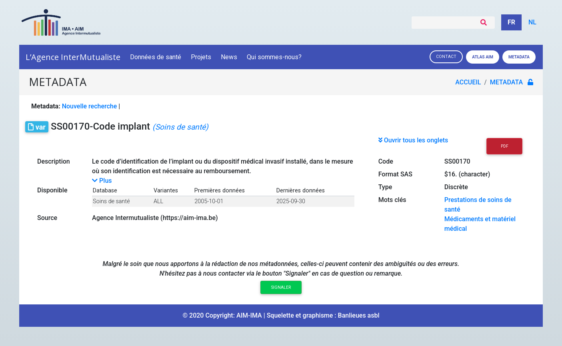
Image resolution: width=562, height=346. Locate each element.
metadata (506, 82)
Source (47, 218)
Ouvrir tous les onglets (413, 140)
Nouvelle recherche (89, 106)
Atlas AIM (482, 57)
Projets (201, 57)
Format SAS (395, 174)
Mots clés (392, 200)
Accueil (468, 82)
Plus (102, 180)
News (229, 57)
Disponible (52, 190)
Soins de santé (111, 201)
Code (385, 161)
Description (53, 161)
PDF (504, 146)
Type (385, 187)
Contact (446, 56)
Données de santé (155, 57)
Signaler (281, 287)
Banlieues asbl (359, 315)
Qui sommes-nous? (275, 57)
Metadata (519, 57)
